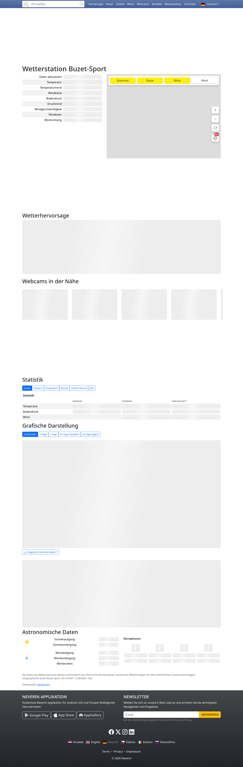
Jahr (92, 388)
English (93, 742)
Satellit (120, 4)
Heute (27, 388)
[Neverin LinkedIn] (131, 732)
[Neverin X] (118, 732)
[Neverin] (26, 3)
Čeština (128, 742)
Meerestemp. (173, 4)
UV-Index (190, 4)
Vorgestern (51, 388)
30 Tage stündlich (69, 434)
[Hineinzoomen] (215, 110)
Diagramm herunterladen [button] (40, 552)
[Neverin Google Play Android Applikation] (36, 715)
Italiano (145, 742)
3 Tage (43, 434)
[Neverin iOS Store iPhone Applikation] (63, 715)
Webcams (143, 4)
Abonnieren (210, 714)
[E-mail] (161, 714)
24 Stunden (30, 434)
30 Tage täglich (90, 434)
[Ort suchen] (54, 4)
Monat (64, 388)
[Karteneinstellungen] (215, 138)
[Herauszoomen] (215, 119)
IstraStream (43, 684)
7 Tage (53, 434)
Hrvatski (76, 742)
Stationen (123, 80)
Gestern (38, 388)
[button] (210, 4)
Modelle (157, 4)
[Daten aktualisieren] (215, 128)
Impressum (133, 751)
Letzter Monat (79, 388)
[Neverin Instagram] (125, 732)
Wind (204, 80)
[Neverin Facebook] (111, 732)
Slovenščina (165, 742)
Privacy (118, 751)
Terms (106, 751)
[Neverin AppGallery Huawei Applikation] (90, 715)
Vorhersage (95, 4)
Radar (109, 4)
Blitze (130, 4)
